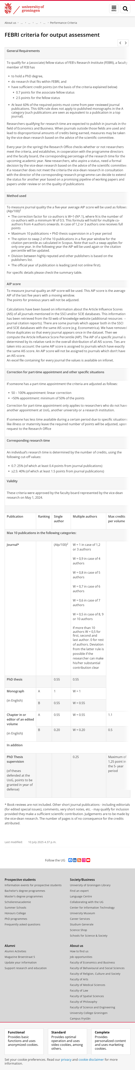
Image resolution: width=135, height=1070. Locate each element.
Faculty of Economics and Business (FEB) (22, 23)
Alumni (10, 941)
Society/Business (82, 875)
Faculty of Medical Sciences (87, 980)
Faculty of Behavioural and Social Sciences (97, 963)
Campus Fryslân (80, 1014)
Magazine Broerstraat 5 (20, 952)
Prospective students (20, 875)
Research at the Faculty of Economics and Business (29, 23)
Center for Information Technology (92, 903)
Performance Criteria (63, 23)
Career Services (80, 914)
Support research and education (26, 963)
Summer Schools (15, 903)
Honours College (15, 908)
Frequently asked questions (22, 920)
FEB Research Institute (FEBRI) (37, 23)
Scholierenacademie (18, 897)
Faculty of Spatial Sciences (87, 991)
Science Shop (78, 925)
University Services (82, 1019)
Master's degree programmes (24, 892)
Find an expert (79, 886)
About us (10, 23)
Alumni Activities (15, 946)
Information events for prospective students (33, 880)
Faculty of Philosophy (83, 997)
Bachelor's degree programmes (25, 886)
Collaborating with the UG (86, 897)
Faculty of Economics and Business (92, 958)
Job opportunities (81, 952)
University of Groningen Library (90, 880)
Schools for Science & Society (88, 931)
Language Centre (81, 892)
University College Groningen (89, 1008)
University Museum (82, 908)
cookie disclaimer (91, 1059)
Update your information (21, 958)
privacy (66, 1059)
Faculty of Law (79, 986)
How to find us (79, 946)
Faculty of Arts (79, 974)
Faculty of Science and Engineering (92, 1002)
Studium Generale (81, 920)
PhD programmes (16, 914)
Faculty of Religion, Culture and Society (95, 969)
